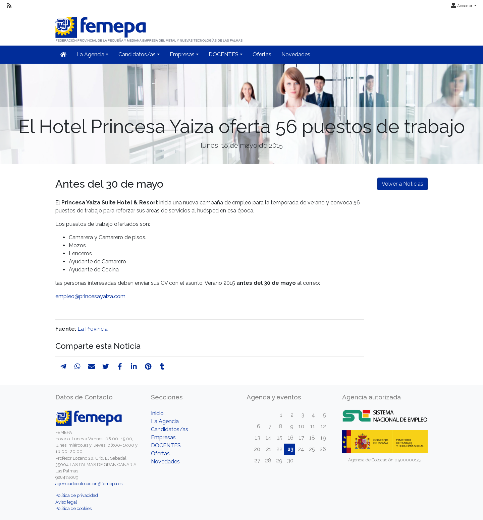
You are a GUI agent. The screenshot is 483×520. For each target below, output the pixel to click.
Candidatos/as (169, 429)
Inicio (157, 413)
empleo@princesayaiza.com (90, 296)
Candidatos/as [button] (137, 54)
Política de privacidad (76, 495)
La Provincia (92, 329)
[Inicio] (149, 26)
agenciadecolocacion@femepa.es (88, 483)
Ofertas (262, 54)
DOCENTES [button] (223, 54)
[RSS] (9, 5)
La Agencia (165, 421)
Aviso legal (66, 502)
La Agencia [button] (90, 54)
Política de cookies (73, 508)
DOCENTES (166, 445)
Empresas (163, 437)
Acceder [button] (462, 5)
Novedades (295, 54)
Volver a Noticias (402, 184)
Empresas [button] (182, 54)
